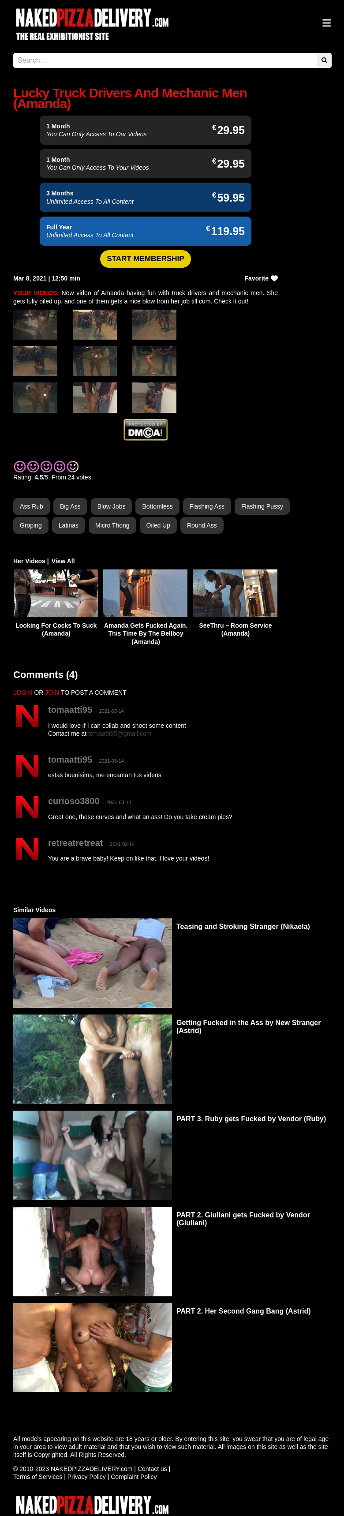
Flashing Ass (207, 506)
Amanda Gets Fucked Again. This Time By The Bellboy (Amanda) (145, 633)
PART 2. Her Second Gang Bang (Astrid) (243, 1311)
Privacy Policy (86, 1476)
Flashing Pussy (262, 506)
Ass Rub (31, 506)
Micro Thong (112, 525)
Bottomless (157, 506)
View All (63, 561)
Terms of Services (37, 1476)
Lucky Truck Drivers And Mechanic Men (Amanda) (130, 98)
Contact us (152, 1468)
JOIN (52, 692)
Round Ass (202, 525)
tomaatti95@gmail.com (119, 733)
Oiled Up (158, 525)
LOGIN (23, 692)
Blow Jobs (111, 506)
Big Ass (70, 506)
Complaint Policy (134, 1476)
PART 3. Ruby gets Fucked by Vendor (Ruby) (251, 1119)
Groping (31, 525)
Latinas (69, 525)
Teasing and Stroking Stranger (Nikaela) (243, 926)
